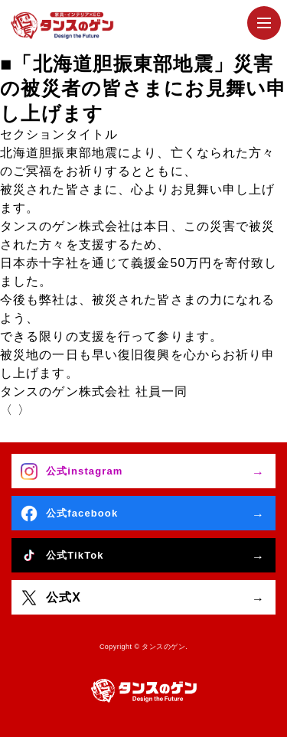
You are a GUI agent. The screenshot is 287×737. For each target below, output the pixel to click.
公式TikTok (75, 555)
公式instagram (84, 471)
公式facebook (82, 513)
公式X (63, 597)
